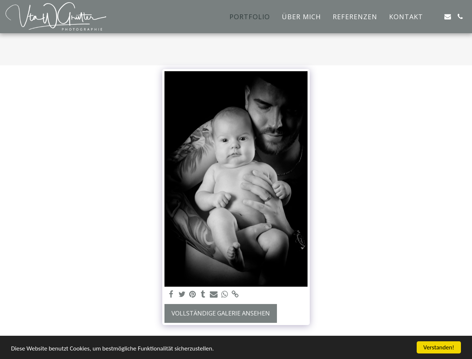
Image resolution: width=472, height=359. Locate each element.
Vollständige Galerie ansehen (220, 313)
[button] (435, 16)
